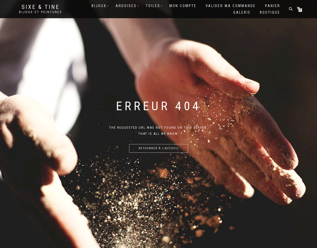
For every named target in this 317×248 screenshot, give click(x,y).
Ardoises (126, 6)
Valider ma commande (231, 6)
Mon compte (183, 6)
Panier (272, 6)
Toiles (153, 6)
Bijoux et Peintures (40, 12)
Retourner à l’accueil (159, 148)
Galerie (242, 12)
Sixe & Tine (41, 7)
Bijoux (99, 6)
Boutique (270, 12)
